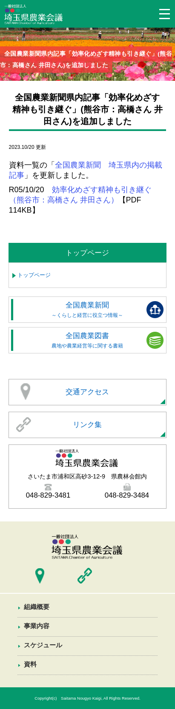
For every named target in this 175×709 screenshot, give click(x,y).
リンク (84, 575)
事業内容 (36, 625)
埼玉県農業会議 (34, 15)
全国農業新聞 (87, 309)
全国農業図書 (87, 340)
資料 (30, 664)
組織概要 (36, 606)
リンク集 (87, 425)
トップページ (34, 275)
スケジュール (43, 645)
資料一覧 (87, 682)
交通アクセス (87, 392)
